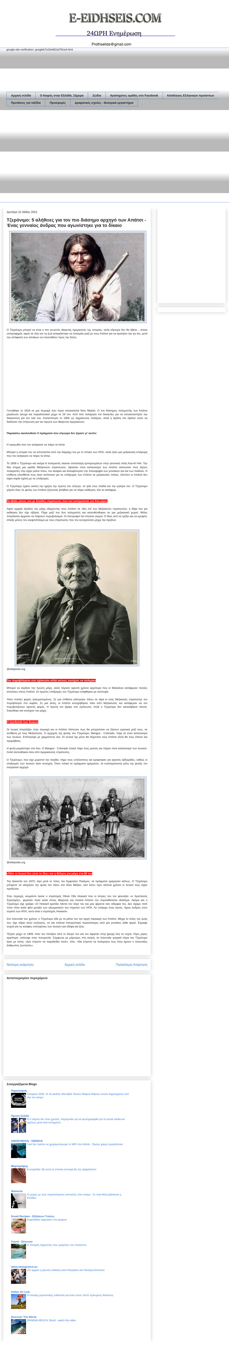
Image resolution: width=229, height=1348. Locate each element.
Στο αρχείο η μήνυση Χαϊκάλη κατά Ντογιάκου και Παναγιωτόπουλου (66, 1270)
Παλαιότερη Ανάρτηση (131, 964)
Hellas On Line (20, 1291)
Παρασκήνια (19, 1090)
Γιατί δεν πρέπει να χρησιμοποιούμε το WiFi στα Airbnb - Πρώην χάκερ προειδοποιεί (75, 1144)
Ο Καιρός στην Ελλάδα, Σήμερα (61, 95)
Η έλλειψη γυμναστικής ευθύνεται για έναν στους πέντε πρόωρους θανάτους (70, 1295)
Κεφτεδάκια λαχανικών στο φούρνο (47, 1219)
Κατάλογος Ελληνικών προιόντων (190, 95)
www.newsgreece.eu (24, 1266)
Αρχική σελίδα (21, 95)
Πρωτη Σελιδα (20, 1115)
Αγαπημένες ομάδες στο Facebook (134, 95)
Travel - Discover (22, 1241)
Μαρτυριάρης (19, 1166)
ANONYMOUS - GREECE (27, 1140)
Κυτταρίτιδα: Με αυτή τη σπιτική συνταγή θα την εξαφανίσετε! (61, 1169)
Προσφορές (58, 102)
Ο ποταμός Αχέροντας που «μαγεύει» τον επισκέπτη (56, 1245)
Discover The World (23, 1317)
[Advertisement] (44, 157)
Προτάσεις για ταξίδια (26, 102)
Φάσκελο (17, 1191)
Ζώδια (96, 95)
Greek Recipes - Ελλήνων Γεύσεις (33, 1216)
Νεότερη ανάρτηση (20, 964)
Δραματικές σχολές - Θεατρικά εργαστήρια (104, 102)
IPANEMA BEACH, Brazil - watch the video (51, 1320)
